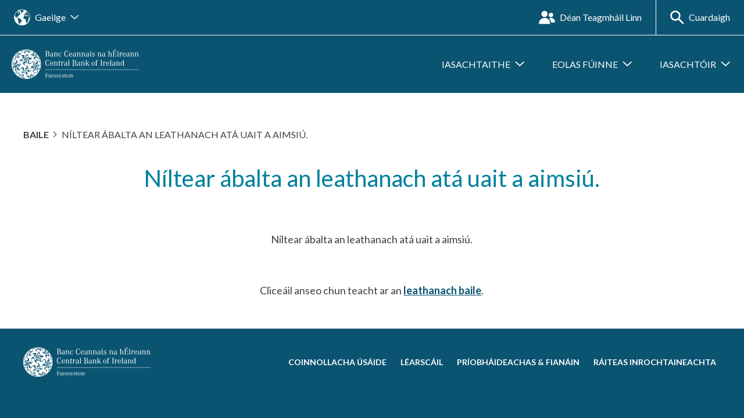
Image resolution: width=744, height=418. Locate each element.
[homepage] (75, 63)
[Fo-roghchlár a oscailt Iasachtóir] (695, 64)
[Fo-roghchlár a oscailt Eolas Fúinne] (592, 64)
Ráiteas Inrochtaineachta (654, 362)
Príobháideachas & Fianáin (518, 362)
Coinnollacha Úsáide (337, 362)
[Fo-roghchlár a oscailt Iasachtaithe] (483, 64)
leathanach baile (442, 290)
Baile (36, 134)
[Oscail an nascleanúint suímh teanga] (46, 17)
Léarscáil (421, 362)
